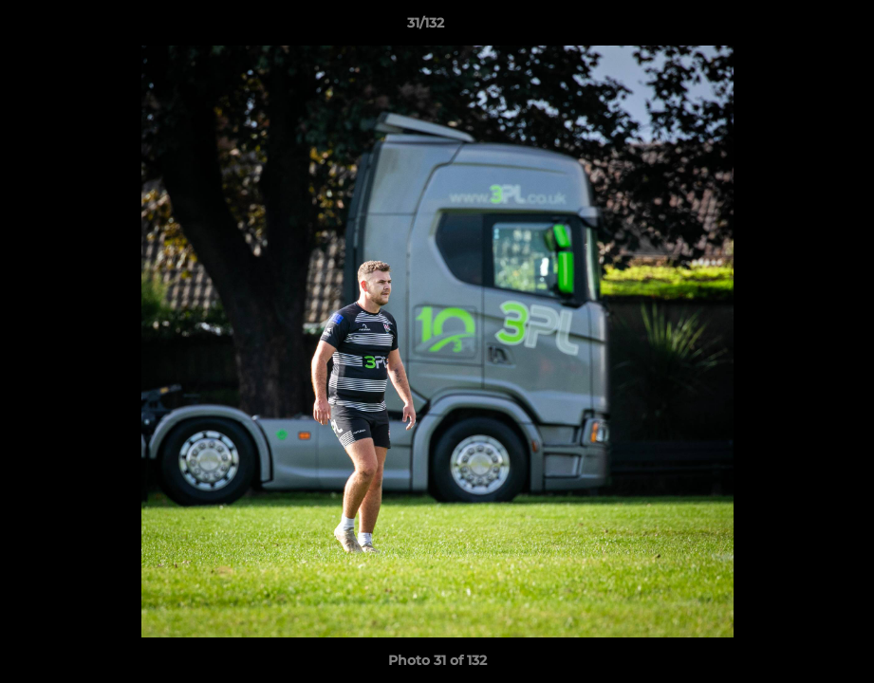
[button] (794, 27)
